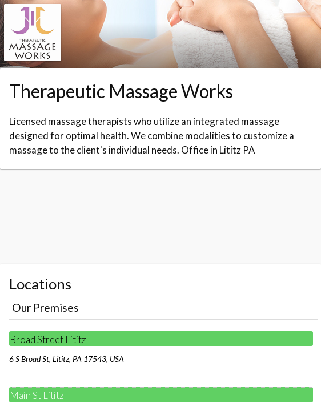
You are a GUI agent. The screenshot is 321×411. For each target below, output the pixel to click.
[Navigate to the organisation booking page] (32, 57)
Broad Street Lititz (48, 339)
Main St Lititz (37, 395)
